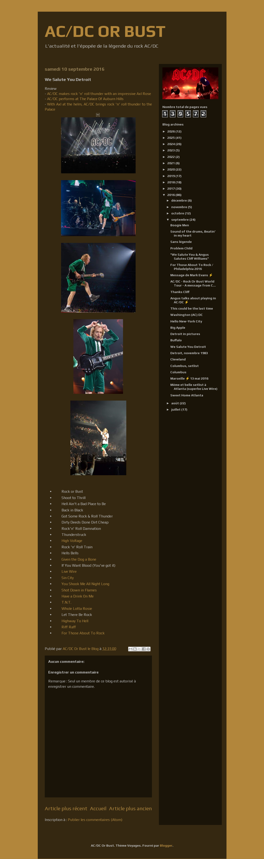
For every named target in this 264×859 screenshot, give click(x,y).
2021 (171, 163)
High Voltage (72, 540)
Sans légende (181, 242)
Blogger (166, 845)
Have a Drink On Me (78, 596)
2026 (171, 131)
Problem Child (181, 248)
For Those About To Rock (83, 633)
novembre (179, 207)
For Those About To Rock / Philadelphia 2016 (191, 267)
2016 (171, 195)
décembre (179, 200)
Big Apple (177, 327)
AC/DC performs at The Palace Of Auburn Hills (85, 99)
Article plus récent (66, 808)
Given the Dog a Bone (79, 559)
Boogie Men (179, 225)
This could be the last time (191, 308)
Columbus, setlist (184, 366)
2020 (171, 169)
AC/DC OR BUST (105, 30)
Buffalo (176, 340)
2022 (171, 157)
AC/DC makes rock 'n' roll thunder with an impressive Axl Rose (99, 93)
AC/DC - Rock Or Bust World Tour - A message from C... (193, 283)
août (175, 403)
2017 (171, 188)
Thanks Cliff (179, 292)
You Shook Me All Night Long (85, 584)
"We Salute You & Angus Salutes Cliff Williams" (189, 256)
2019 (171, 176)
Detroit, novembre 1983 (189, 353)
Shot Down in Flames (79, 590)
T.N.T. (66, 602)
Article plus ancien (130, 808)
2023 (171, 150)
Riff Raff (69, 627)
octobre (178, 213)
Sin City (68, 578)
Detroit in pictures (185, 334)
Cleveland (178, 359)
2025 (171, 138)
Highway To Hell (75, 621)
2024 (171, 144)
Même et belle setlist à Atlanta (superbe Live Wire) (193, 387)
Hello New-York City (186, 321)
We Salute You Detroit (188, 347)
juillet (176, 409)
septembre (180, 219)
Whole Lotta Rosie (77, 608)
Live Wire (69, 571)
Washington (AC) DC (186, 315)
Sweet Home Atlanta (186, 395)
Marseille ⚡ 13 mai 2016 (189, 378)
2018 (171, 182)
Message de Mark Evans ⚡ (191, 275)
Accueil (98, 808)
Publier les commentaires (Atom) (95, 819)
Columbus (178, 372)
